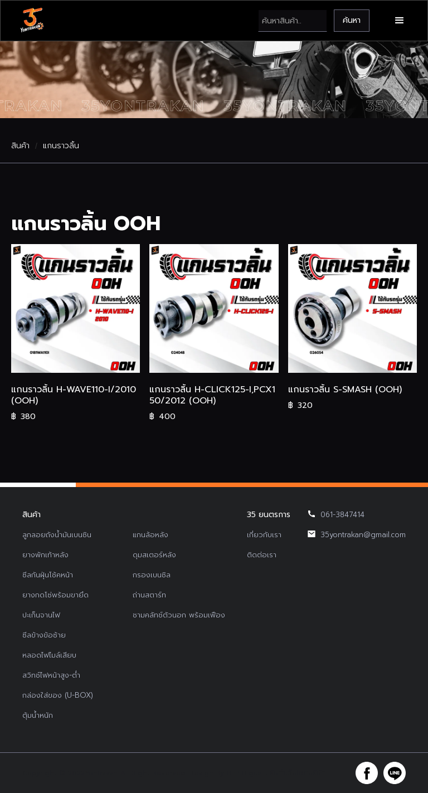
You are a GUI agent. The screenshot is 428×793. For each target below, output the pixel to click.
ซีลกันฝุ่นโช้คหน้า (47, 575)
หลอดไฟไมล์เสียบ (49, 655)
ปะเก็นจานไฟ (41, 615)
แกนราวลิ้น (61, 146)
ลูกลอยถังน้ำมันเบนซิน (56, 534)
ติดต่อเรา (261, 554)
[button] (399, 20)
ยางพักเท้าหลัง (45, 554)
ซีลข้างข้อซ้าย (44, 635)
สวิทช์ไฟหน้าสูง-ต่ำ (51, 675)
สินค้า (20, 146)
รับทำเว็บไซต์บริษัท (297, 773)
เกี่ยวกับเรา (264, 534)
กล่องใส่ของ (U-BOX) (57, 695)
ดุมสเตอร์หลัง (154, 554)
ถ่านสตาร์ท (149, 595)
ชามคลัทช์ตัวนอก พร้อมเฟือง (179, 615)
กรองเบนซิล (152, 575)
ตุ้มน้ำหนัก (37, 715)
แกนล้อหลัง (150, 534)
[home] (32, 21)
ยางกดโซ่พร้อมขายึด (55, 595)
